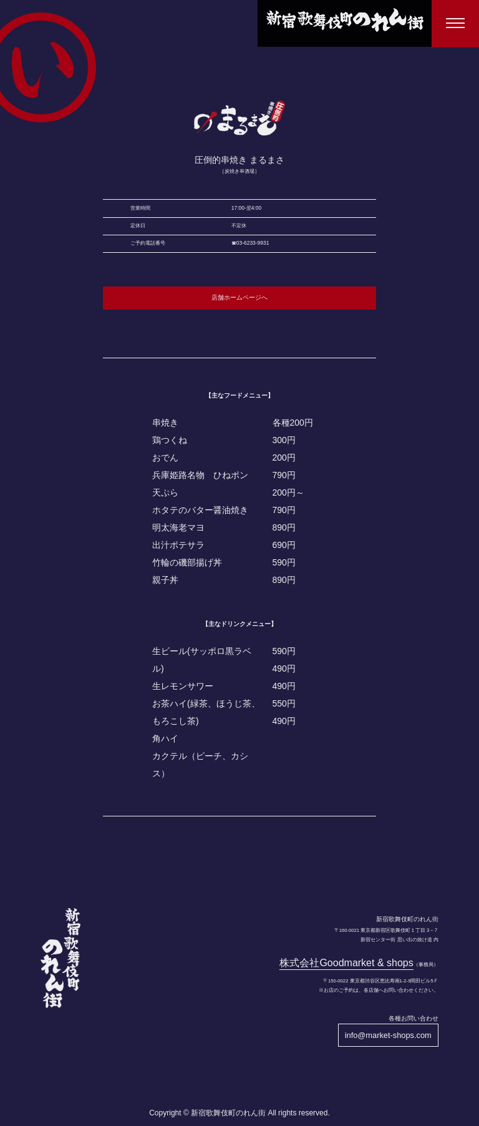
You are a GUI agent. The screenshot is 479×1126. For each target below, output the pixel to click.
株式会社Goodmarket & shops (346, 962)
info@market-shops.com (388, 1035)
